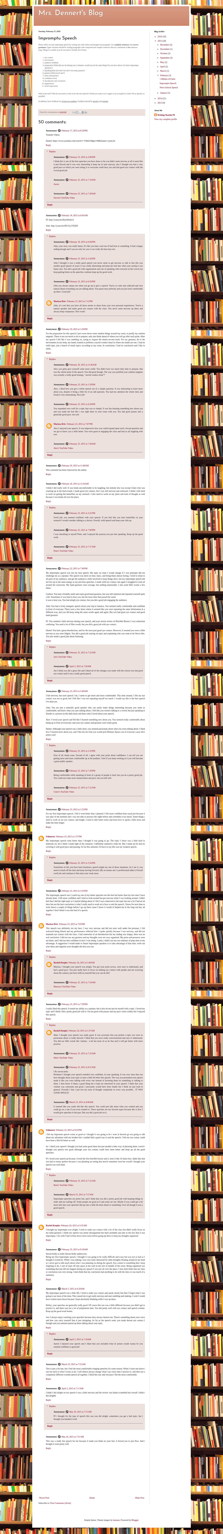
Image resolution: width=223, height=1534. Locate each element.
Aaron (56, 184)
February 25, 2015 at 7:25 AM (82, 1053)
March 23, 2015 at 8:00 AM (81, 1102)
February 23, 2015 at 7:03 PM (72, 924)
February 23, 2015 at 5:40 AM (75, 691)
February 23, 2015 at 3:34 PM (82, 863)
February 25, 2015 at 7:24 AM (82, 982)
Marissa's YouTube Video (65, 986)
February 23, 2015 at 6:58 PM (82, 404)
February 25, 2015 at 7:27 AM (82, 547)
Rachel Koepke (61, 962)
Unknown (50, 836)
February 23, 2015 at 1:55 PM (74, 809)
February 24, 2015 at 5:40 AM (82, 962)
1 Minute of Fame (167, 79)
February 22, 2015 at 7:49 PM (74, 568)
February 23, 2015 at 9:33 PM (69, 1130)
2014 (160, 98)
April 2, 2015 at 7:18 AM (80, 1339)
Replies (52, 151)
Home (92, 1498)
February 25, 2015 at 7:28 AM (82, 193)
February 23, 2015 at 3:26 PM (82, 258)
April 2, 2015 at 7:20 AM (80, 666)
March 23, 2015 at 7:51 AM (74, 1364)
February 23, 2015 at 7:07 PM (80, 424)
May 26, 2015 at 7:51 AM (80, 1412)
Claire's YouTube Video (64, 792)
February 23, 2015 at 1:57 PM (69, 836)
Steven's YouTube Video (64, 198)
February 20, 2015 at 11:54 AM (75, 484)
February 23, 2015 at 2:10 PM (82, 751)
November (165, 49)
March (163, 71)
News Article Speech (169, 87)
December (165, 45)
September (165, 58)
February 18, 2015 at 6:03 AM (75, 215)
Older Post (139, 1498)
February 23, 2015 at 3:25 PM (82, 513)
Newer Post (44, 1498)
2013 (160, 103)
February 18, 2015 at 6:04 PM (82, 242)
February (164, 75)
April (162, 66)
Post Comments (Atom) (60, 1503)
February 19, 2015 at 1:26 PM (74, 329)
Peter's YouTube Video (63, 551)
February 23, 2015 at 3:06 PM (82, 157)
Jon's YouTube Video (63, 657)
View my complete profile (165, 119)
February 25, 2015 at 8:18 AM (75, 1249)
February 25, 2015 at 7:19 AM (82, 180)
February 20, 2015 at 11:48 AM (75, 466)
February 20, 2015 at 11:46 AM (82, 365)
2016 (160, 36)
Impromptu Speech (168, 83)
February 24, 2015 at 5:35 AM (74, 1225)
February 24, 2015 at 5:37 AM (82, 1031)
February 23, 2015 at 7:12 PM (80, 301)
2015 (160, 41)
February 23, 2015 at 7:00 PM (82, 530)
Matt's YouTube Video (63, 1058)
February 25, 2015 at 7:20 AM (82, 444)
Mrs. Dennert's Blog (70, 13)
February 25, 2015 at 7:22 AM (82, 652)
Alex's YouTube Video (63, 448)
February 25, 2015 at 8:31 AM (82, 1067)
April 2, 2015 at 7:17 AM (72, 1388)
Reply (48, 145)
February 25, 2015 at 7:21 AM (82, 787)
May (162, 62)
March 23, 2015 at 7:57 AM (81, 1194)
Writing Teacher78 (166, 115)
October (164, 53)
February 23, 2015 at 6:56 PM (82, 281)
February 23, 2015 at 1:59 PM (82, 384)
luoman (116, 1520)
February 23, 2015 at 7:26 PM (82, 771)
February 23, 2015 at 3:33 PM (74, 891)
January (163, 93)
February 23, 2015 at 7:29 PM (74, 1004)
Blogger (134, 1520)
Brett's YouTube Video (63, 1185)
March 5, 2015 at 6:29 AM (73, 1289)
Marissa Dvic (60, 301)
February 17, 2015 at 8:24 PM (74, 131)
